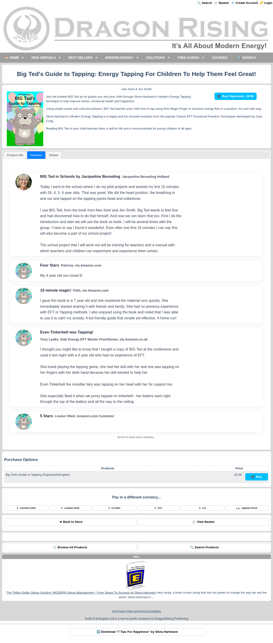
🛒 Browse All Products (70, 547)
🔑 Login (265, 3)
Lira (202, 508)
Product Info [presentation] (15, 155)
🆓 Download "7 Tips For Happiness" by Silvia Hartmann (137, 631)
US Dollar (115, 508)
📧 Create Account (244, 3)
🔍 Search (204, 3)
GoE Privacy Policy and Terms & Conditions (136, 611)
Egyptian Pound (246, 508)
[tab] (15, 155)
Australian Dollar (26, 508)
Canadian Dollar (70, 508)
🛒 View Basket (203, 522)
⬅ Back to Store (71, 522)
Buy (256, 476)
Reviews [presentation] (36, 155)
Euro (158, 508)
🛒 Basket (221, 3)
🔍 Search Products (204, 547)
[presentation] (53, 155)
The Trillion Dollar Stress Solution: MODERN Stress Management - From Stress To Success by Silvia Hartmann (81, 592)
